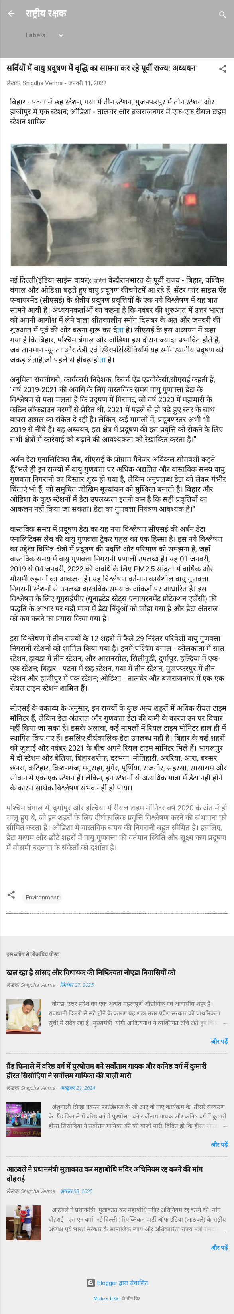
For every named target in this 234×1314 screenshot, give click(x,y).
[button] (223, 70)
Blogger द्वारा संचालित (117, 1283)
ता (120, 330)
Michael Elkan (107, 1298)
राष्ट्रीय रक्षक (46, 13)
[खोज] (223, 16)
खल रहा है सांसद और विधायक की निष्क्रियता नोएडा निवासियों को (90, 972)
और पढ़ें (219, 1041)
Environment (42, 897)
